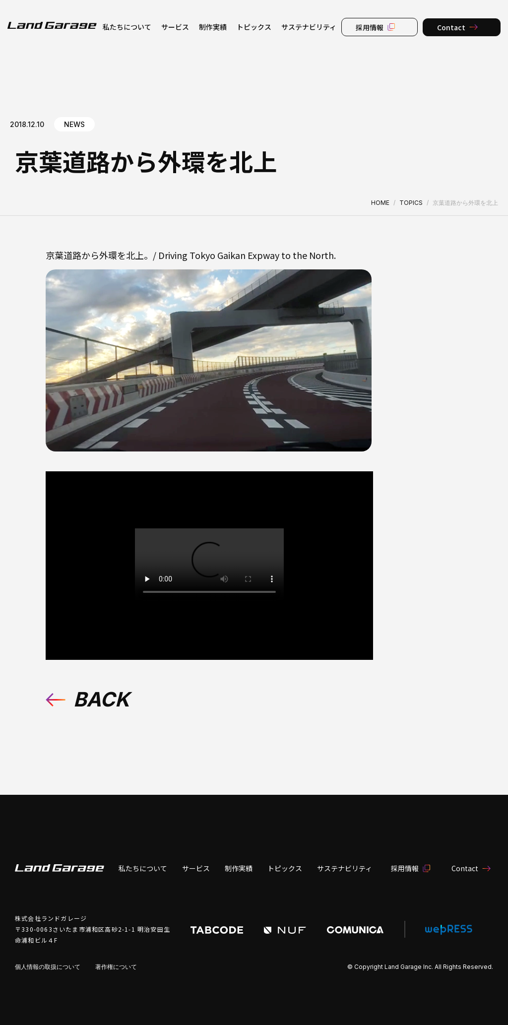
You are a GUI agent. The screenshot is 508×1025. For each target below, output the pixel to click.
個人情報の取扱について (47, 966)
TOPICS (411, 202)
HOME (380, 202)
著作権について (116, 966)
